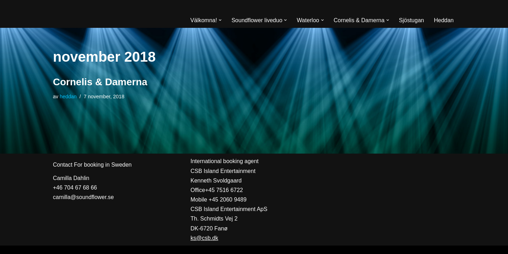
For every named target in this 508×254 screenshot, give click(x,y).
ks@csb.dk (204, 238)
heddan (68, 96)
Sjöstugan (411, 20)
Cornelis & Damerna (100, 81)
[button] (220, 20)
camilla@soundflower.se (83, 197)
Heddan (444, 20)
